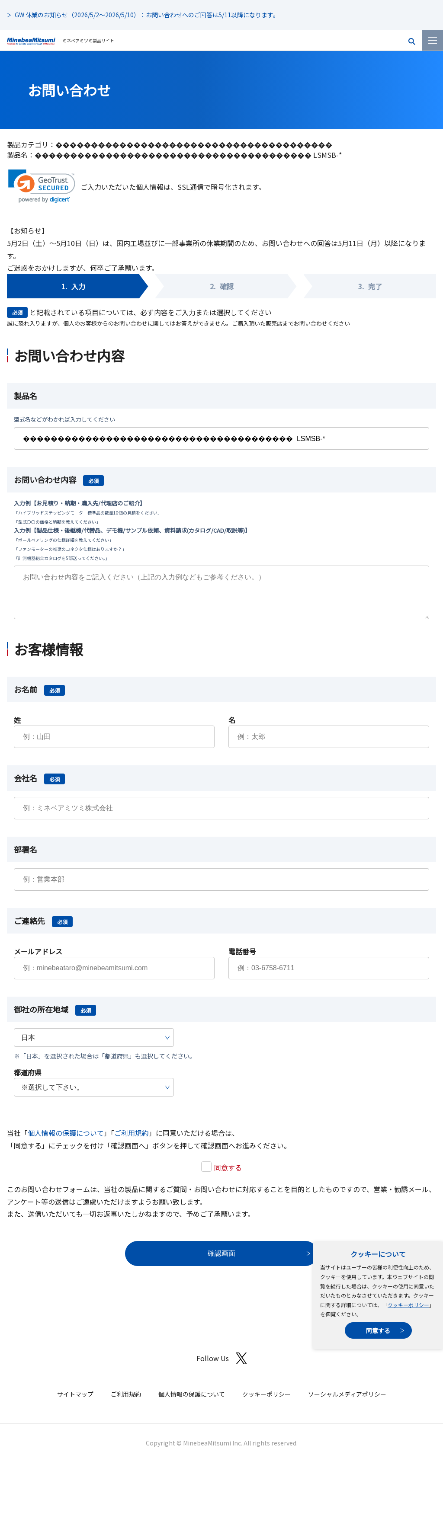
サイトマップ (75, 1402)
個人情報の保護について (66, 1141)
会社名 (39, 786)
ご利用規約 (131, 1141)
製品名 (25, 395)
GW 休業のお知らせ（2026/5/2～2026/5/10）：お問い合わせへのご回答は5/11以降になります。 (147, 14)
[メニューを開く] (432, 40)
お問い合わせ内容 (59, 479)
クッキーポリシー (408, 1304)
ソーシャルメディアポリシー (347, 1402)
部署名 (25, 857)
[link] (42, 186)
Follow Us (221, 1367)
